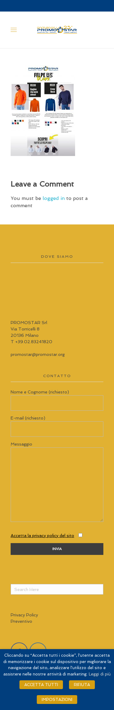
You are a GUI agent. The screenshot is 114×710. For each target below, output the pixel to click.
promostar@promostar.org (38, 354)
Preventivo (21, 621)
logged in (54, 198)
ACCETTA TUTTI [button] (41, 684)
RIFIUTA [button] (82, 684)
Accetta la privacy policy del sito (42, 535)
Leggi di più (100, 674)
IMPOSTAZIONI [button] (57, 699)
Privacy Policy (24, 614)
